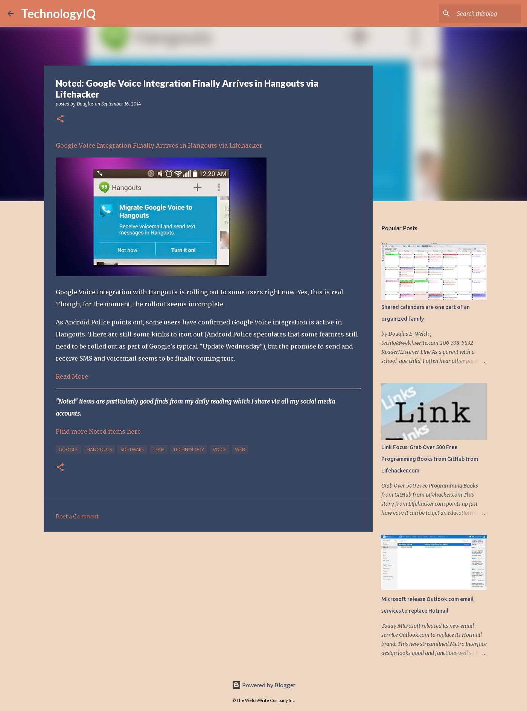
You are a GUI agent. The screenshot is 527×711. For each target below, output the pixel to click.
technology (188, 449)
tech (158, 449)
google (68, 449)
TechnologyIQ (58, 13)
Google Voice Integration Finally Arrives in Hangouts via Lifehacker (159, 145)
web (240, 449)
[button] (60, 119)
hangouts (99, 449)
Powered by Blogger (263, 684)
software (132, 449)
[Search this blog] (481, 14)
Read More (72, 376)
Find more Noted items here (98, 431)
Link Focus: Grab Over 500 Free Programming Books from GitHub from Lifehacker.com (429, 459)
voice (219, 449)
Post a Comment (77, 516)
